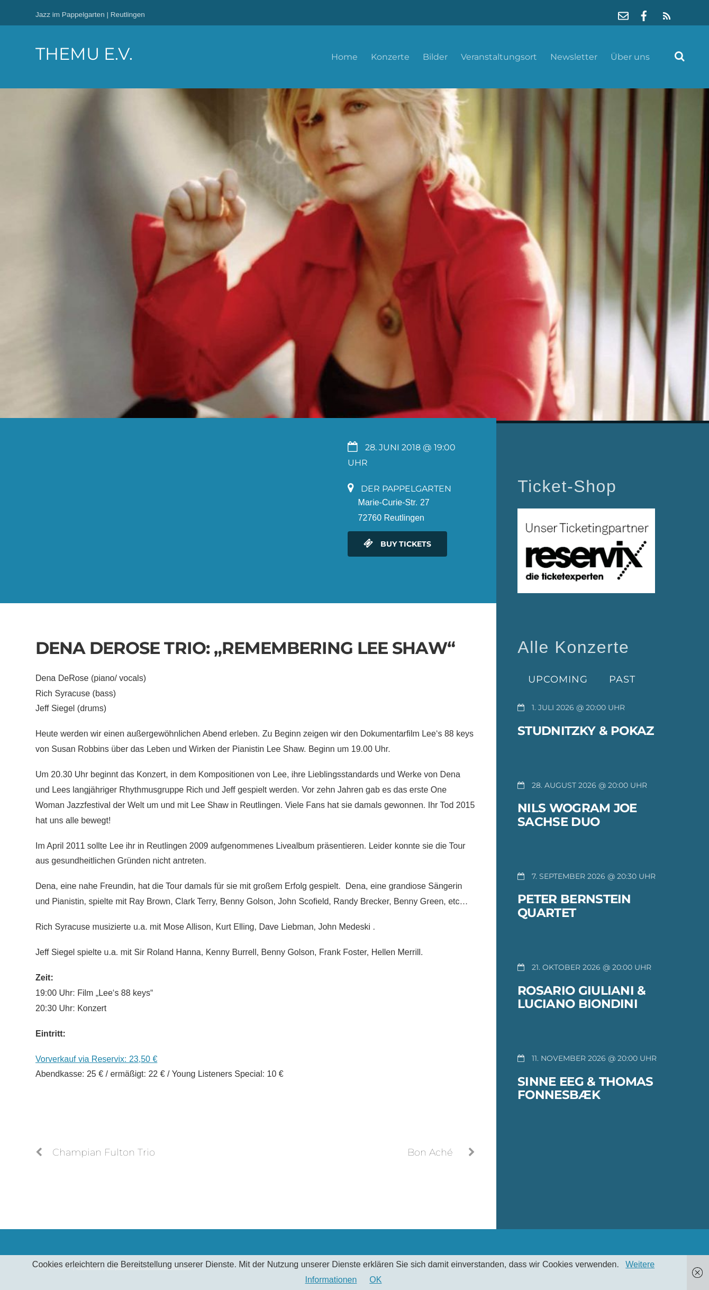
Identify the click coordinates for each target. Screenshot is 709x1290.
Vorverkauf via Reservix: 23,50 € (96, 1059)
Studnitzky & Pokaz (585, 730)
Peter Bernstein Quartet (574, 906)
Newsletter (573, 57)
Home (344, 57)
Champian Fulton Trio (95, 1152)
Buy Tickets (397, 544)
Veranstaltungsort (499, 57)
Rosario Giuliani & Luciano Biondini (581, 997)
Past (622, 679)
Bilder (435, 57)
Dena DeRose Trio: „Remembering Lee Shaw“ (245, 648)
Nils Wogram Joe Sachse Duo (577, 815)
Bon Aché (441, 1152)
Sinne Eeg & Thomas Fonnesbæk (585, 1088)
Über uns (630, 57)
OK (375, 1279)
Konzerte (390, 57)
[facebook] (644, 14)
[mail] (623, 14)
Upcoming (558, 679)
